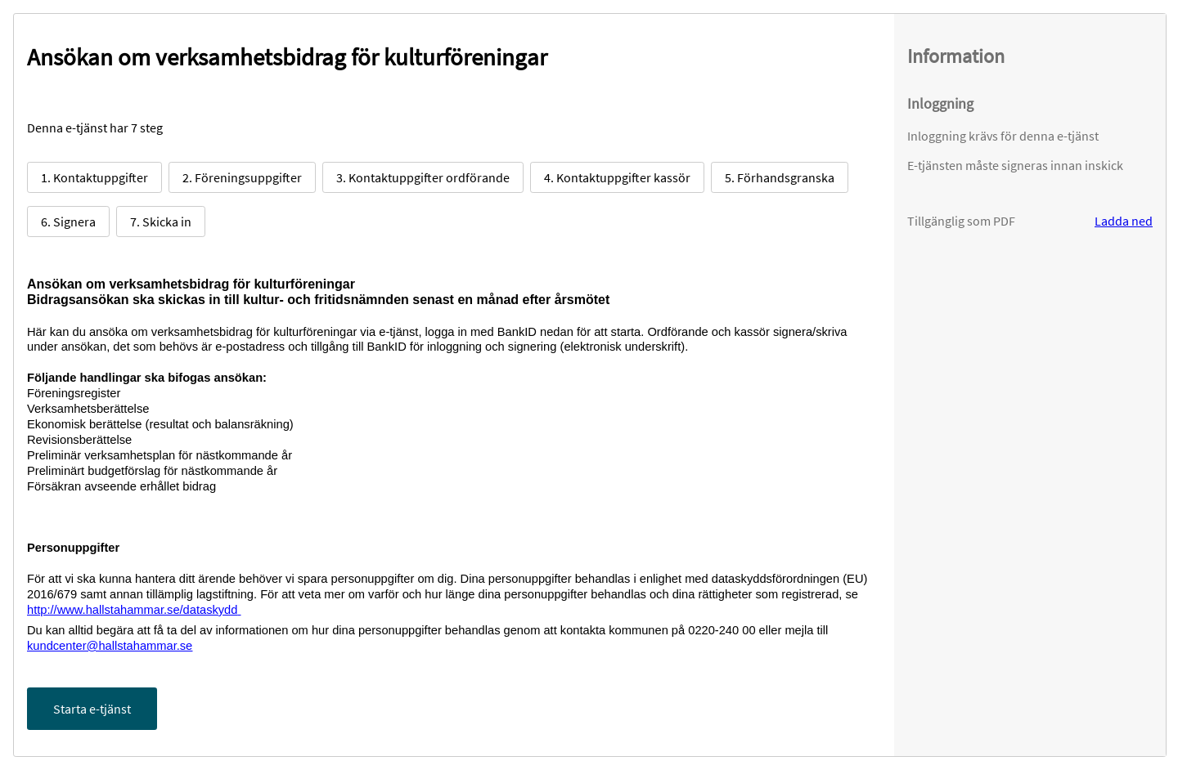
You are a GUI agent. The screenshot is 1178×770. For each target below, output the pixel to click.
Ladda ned (1124, 221)
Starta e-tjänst (92, 709)
